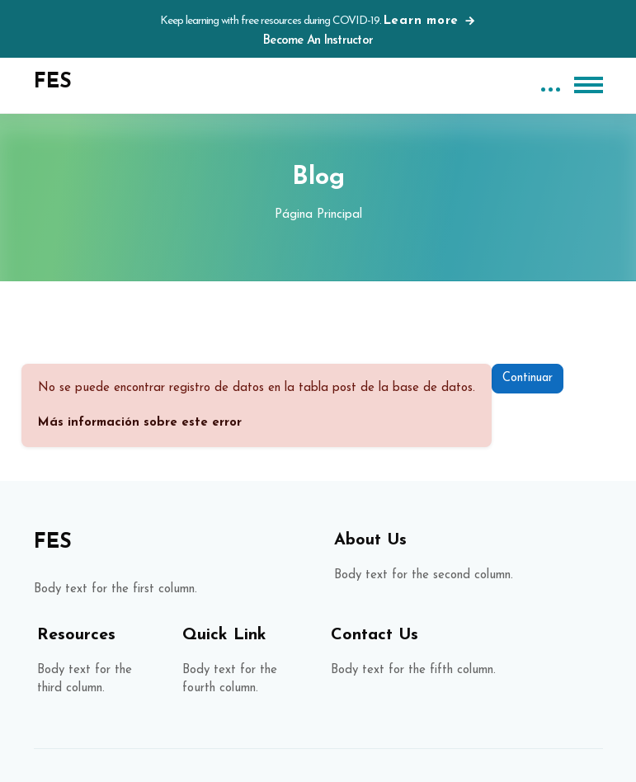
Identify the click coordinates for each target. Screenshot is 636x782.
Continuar (527, 378)
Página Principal (318, 215)
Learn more (430, 21)
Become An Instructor (318, 41)
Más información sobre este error (140, 423)
